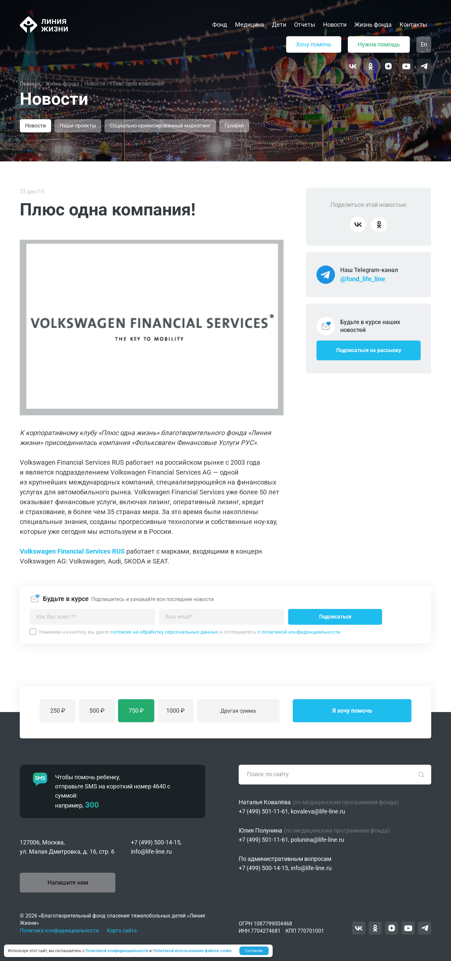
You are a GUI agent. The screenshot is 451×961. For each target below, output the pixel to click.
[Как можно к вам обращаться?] (92, 617)
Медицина (249, 24)
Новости (334, 24)
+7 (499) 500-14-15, (156, 842)
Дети (279, 24)
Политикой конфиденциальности (116, 950)
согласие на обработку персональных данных (164, 632)
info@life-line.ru (151, 851)
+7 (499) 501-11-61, (264, 811)
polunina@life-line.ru (317, 839)
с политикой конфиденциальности (298, 632)
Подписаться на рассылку (368, 350)
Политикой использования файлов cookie (192, 950)
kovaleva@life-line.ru (318, 811)
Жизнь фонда (373, 24)
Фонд (219, 24)
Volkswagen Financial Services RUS (72, 551)
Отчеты (304, 24)
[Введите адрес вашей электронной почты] (221, 617)
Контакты (413, 24)
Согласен (254, 950)
